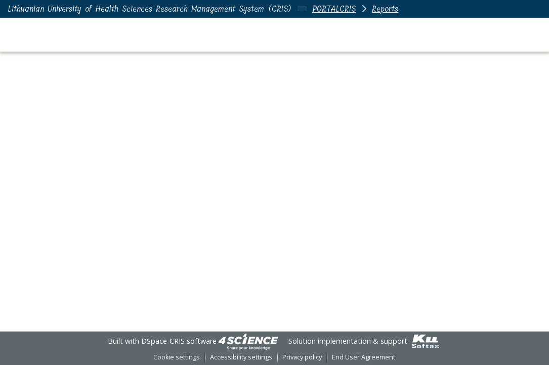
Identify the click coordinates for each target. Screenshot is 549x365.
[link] (248, 341)
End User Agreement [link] (363, 357)
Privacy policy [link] (302, 357)
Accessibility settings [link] (241, 357)
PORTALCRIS (334, 9)
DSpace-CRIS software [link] (179, 341)
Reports (385, 9)
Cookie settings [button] (176, 357)
